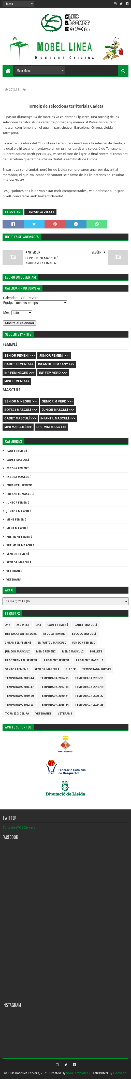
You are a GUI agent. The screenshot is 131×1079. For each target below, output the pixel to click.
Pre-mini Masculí (20, 545)
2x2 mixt (23, 625)
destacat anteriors (21, 633)
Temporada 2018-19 (89, 687)
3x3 (38, 625)
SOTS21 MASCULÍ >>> (20, 410)
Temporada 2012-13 (40, 211)
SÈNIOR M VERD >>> (57, 401)
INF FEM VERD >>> (53, 373)
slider (71, 669)
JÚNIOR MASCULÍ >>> (58, 410)
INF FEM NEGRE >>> (19, 373)
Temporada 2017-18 (54, 687)
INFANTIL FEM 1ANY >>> (56, 364)
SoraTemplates (77, 1073)
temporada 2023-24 (54, 704)
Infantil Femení (19, 485)
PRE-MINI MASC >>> (51, 427)
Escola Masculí (18, 477)
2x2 (7, 625)
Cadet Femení (16, 451)
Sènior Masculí (18, 562)
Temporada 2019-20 (19, 696)
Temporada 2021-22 (89, 696)
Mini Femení (16, 519)
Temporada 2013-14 (19, 678)
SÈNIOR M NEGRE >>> (20, 401)
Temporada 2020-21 (54, 696)
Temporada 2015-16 (89, 678)
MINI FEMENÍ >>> (16, 381)
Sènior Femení (17, 554)
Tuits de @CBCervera (19, 827)
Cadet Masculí (17, 459)
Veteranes (14, 571)
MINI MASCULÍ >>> (18, 427)
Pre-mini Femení (19, 536)
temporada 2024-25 (89, 704)
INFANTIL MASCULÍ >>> (57, 418)
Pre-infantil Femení (21, 660)
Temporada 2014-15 (54, 678)
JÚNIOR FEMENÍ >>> (54, 355)
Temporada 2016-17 (19, 687)
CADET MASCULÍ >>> (20, 418)
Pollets (96, 651)
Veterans (13, 579)
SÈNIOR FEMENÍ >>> (19, 355)
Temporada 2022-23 (19, 704)
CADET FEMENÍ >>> (18, 364)
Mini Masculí (17, 528)
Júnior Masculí (18, 511)
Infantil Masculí (20, 494)
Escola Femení (17, 468)
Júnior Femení (17, 502)
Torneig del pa (17, 713)
